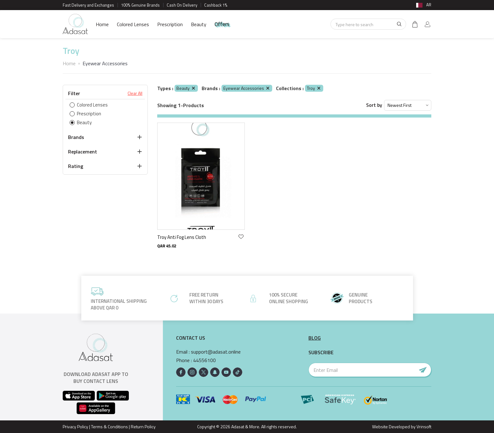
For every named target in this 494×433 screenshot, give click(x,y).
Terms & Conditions (109, 426)
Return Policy (143, 426)
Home (102, 24)
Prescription (170, 24)
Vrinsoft (423, 426)
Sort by (374, 105)
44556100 (204, 360)
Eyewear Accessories (246, 88)
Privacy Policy (75, 426)
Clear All (135, 93)
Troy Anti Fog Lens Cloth (181, 237)
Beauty (198, 24)
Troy (314, 88)
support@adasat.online (216, 351)
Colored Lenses (133, 24)
